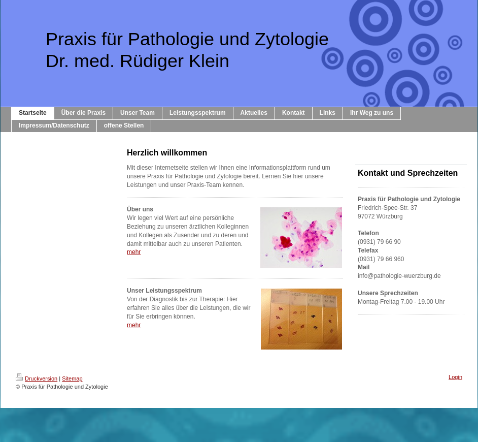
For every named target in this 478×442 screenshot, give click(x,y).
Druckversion (36, 378)
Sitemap (72, 378)
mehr (134, 252)
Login (455, 377)
